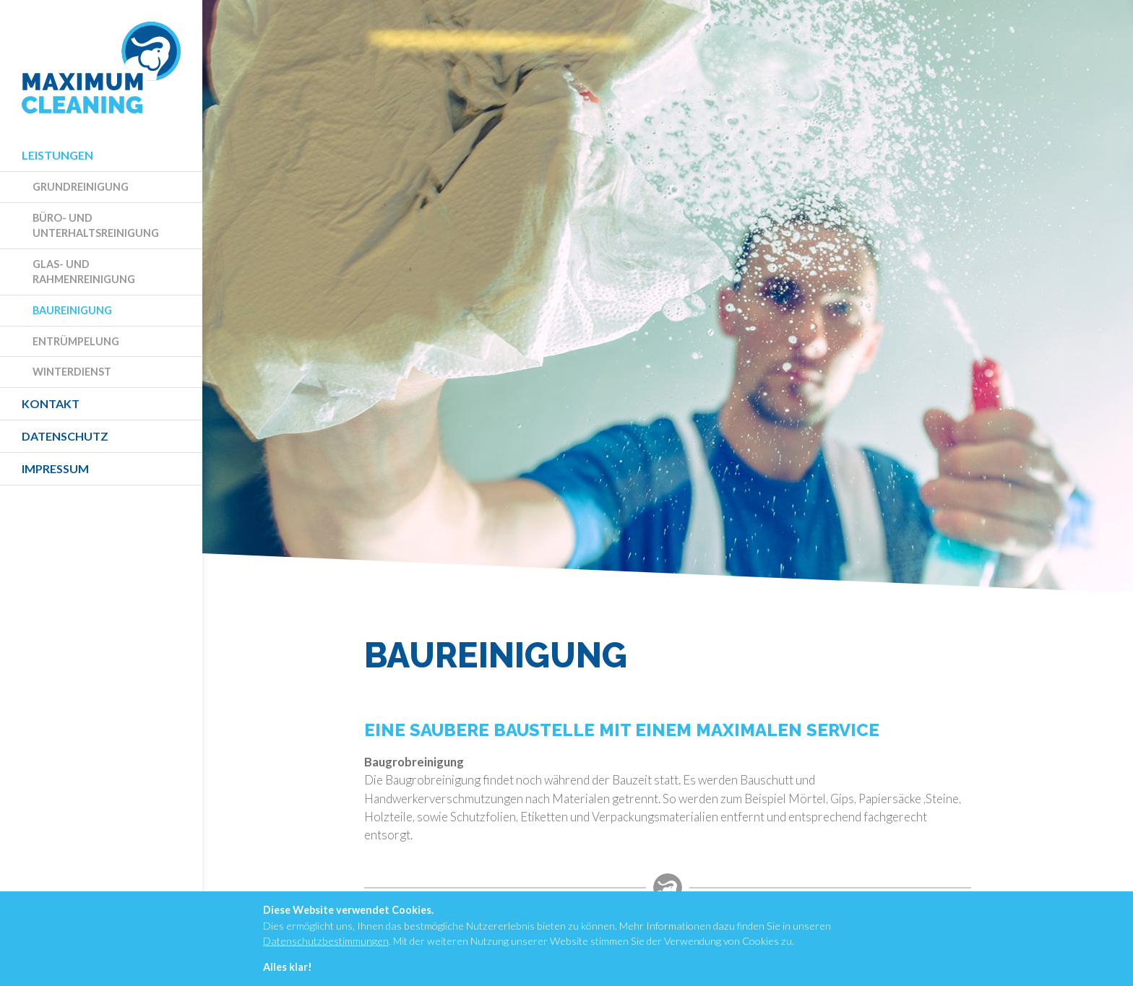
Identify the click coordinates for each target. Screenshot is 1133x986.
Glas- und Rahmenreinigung (84, 272)
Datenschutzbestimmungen (326, 941)
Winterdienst (72, 372)
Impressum (55, 468)
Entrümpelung (76, 341)
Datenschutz (65, 436)
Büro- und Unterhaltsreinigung (96, 226)
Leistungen (57, 155)
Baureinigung (72, 310)
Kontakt (50, 403)
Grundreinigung (81, 187)
